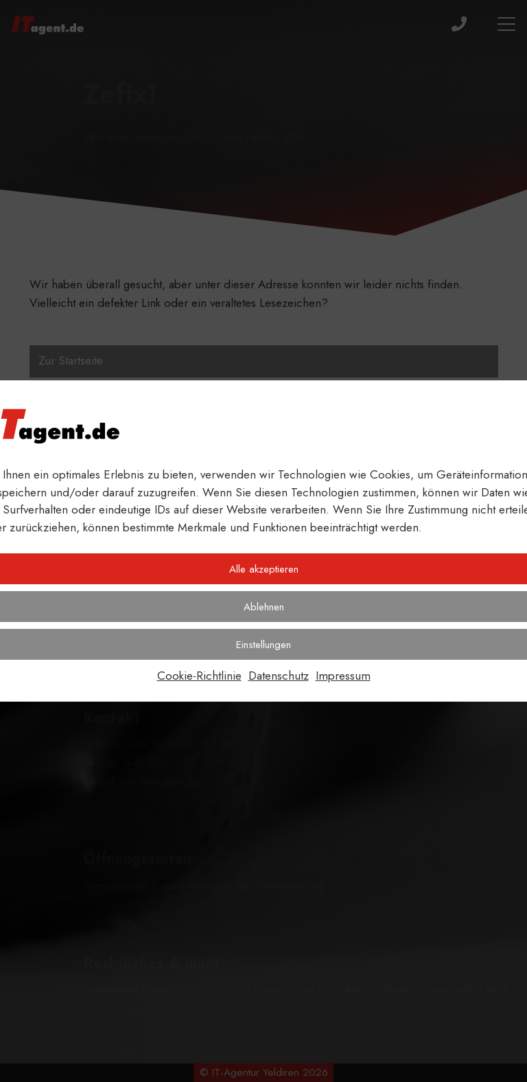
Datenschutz (278, 675)
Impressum (343, 675)
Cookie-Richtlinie (199, 675)
